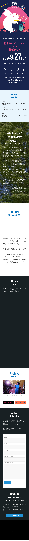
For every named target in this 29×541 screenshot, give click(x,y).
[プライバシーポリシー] (15, 531)
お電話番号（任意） (14, 459)
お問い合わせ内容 (14, 470)
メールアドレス (14, 452)
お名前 (14, 440)
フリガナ (14, 446)
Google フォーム (14, 515)
